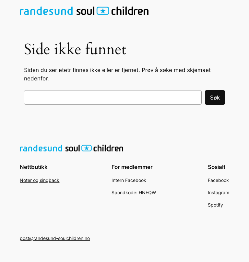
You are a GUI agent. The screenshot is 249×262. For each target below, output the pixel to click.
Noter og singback (39, 180)
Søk (215, 97)
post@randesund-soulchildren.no (55, 238)
